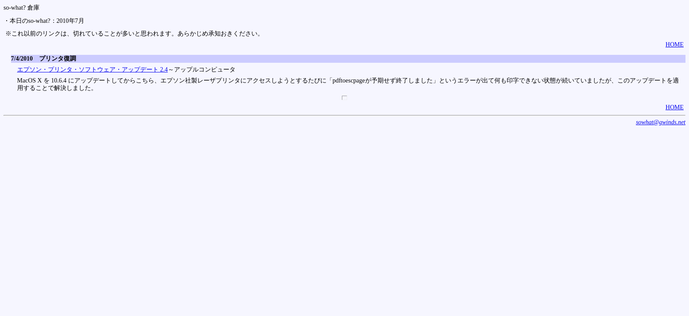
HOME (675, 44)
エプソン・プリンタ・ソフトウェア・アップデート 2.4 (92, 69)
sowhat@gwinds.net (660, 122)
